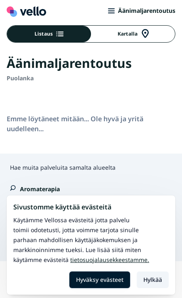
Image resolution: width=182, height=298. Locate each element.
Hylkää (152, 280)
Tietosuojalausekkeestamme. (109, 260)
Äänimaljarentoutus (141, 10)
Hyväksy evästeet (99, 280)
